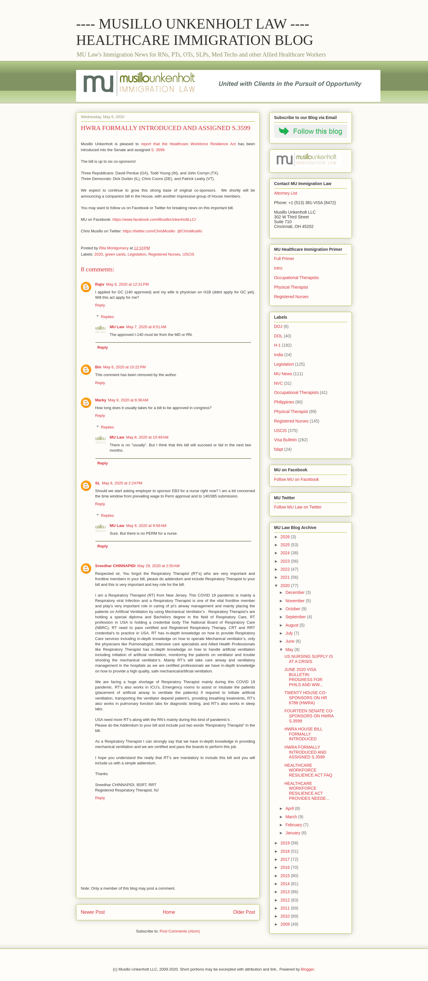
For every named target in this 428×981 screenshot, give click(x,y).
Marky (100, 400)
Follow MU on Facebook (296, 479)
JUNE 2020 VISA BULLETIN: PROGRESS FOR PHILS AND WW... (303, 677)
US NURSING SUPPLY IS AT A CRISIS (308, 659)
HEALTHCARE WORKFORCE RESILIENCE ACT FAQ (308, 770)
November (295, 600)
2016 (286, 867)
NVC (278, 383)
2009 (286, 924)
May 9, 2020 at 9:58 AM (146, 525)
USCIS (188, 254)
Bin (98, 367)
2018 (286, 851)
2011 (286, 908)
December (295, 592)
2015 (286, 875)
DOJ (278, 326)
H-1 (277, 345)
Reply (100, 305)
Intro (278, 268)
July (289, 633)
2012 (286, 900)
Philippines (284, 402)
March (291, 816)
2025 (286, 544)
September (296, 616)
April (290, 808)
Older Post (244, 912)
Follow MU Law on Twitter (298, 507)
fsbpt (278, 449)
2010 (286, 916)
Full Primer (284, 258)
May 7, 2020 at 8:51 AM (146, 327)
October (293, 608)
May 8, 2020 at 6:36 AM (128, 400)
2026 (286, 536)
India (278, 354)
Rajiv (99, 284)
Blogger (307, 969)
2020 (99, 254)
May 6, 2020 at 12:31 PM (127, 284)
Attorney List (285, 193)
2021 (286, 577)
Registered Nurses (164, 254)
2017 (286, 859)
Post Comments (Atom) (180, 931)
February (294, 824)
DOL (278, 336)
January (293, 832)
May (289, 649)
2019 (286, 843)
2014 (286, 883)
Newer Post (93, 912)
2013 (286, 891)
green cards (115, 254)
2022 (286, 569)
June (290, 641)
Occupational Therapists (296, 277)
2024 (286, 552)
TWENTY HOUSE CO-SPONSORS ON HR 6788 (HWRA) (305, 697)
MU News (283, 373)
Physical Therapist (291, 287)
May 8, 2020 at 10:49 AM (147, 437)
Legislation (137, 254)
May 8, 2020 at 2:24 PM (122, 483)
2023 (286, 561)
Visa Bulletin (285, 439)
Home (169, 912)
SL (97, 483)
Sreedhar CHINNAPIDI (115, 566)
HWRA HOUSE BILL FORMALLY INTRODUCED (303, 734)
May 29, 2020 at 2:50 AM (158, 566)
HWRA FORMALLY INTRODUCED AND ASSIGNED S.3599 (305, 752)
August (292, 625)
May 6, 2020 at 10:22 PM (124, 367)
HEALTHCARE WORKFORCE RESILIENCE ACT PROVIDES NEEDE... (306, 791)
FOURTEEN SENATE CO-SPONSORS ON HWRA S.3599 (308, 715)
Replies (107, 317)
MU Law (117, 327)
